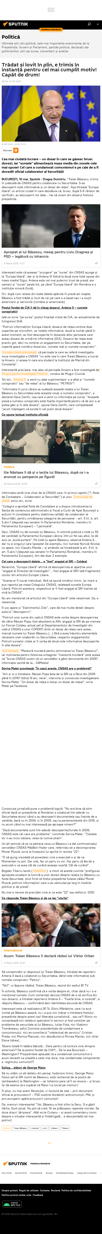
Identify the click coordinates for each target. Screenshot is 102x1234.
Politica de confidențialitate (76, 1190)
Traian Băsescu (20, 1128)
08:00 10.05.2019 (11, 81)
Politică (9, 467)
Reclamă (55, 1190)
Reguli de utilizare (29, 1190)
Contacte (45, 1190)
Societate (21, 1172)
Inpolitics (39, 871)
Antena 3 (20, 379)
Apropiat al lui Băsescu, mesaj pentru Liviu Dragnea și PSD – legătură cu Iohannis (48, 254)
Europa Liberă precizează (19, 352)
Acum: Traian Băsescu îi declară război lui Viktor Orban (49, 956)
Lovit (45, 1128)
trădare (54, 1128)
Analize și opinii (87, 1172)
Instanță (35, 1128)
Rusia (49, 1172)
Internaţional (13, 950)
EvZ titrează (10, 651)
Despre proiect (10, 1190)
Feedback (38, 1195)
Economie (36, 1172)
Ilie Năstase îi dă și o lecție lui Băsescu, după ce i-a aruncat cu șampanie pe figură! (46, 474)
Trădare (65, 1128)
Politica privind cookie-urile (16, 1195)
